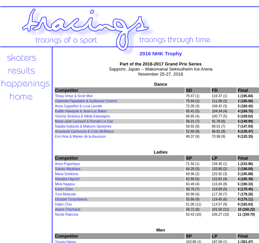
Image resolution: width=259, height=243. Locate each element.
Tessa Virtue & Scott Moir (74, 96)
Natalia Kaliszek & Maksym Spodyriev (83, 126)
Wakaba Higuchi (67, 179)
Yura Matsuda (65, 194)
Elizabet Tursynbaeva (71, 199)
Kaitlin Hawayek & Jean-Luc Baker (81, 111)
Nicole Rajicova (66, 214)
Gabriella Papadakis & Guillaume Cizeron (86, 101)
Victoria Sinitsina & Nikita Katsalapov (82, 116)
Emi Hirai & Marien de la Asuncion (80, 136)
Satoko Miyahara (67, 169)
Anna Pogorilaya (67, 164)
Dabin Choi (63, 204)
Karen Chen (64, 189)
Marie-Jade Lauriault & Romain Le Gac (84, 121)
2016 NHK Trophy (161, 53)
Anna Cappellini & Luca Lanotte (78, 106)
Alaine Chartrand (67, 209)
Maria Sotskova (66, 174)
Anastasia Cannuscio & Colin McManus (84, 131)
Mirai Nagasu (65, 184)
